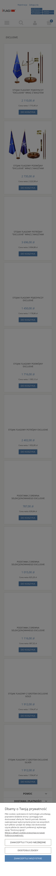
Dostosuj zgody (28, 850)
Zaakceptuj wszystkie (28, 858)
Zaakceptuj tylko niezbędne (28, 842)
